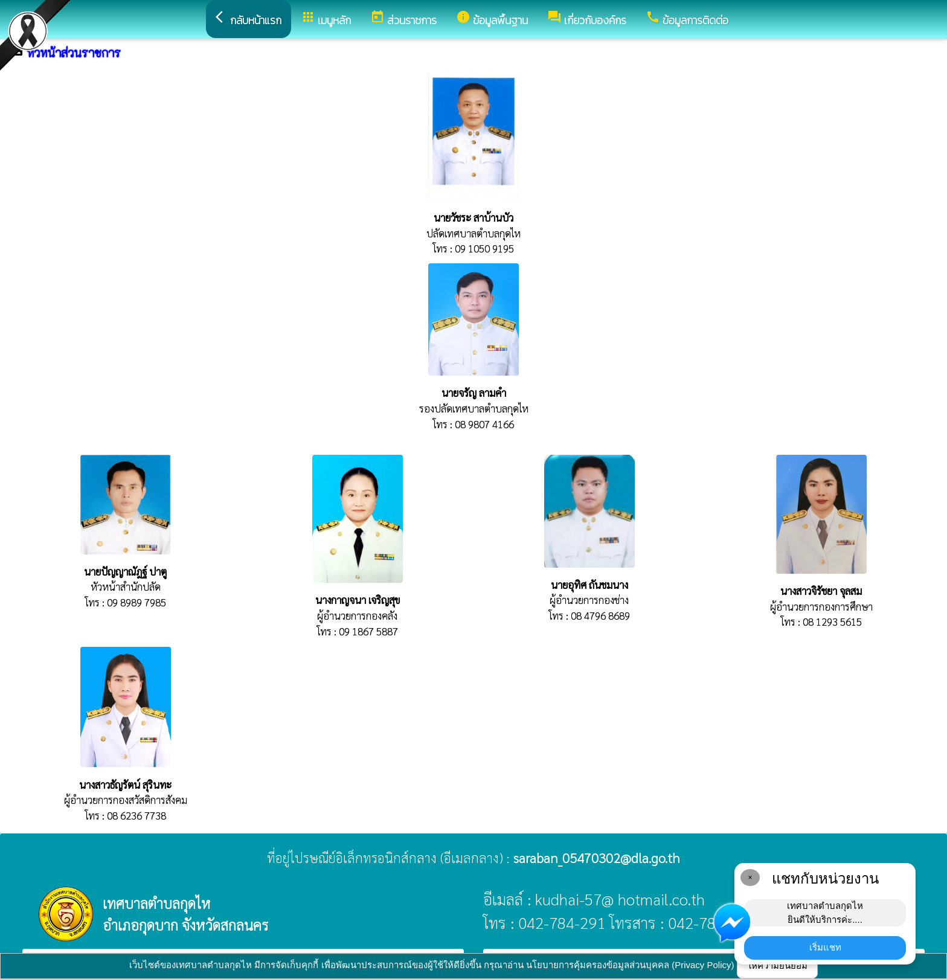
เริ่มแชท (825, 947)
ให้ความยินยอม (777, 965)
